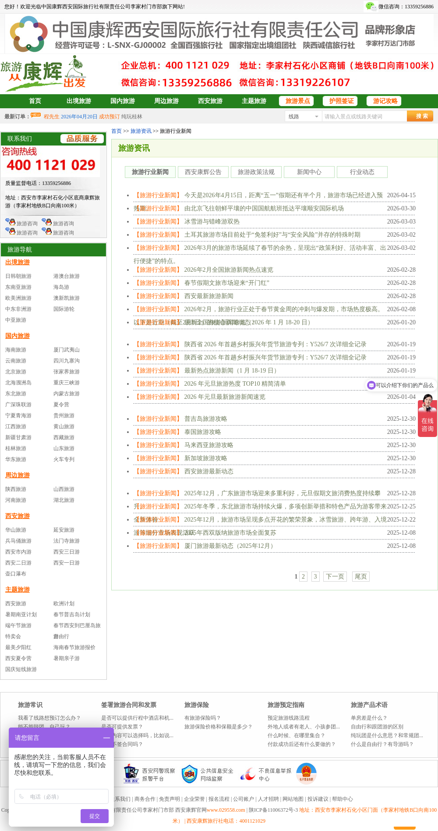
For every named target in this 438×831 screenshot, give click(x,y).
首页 (35, 101)
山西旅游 (63, 489)
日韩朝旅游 (18, 276)
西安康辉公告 (203, 172)
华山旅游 (15, 530)
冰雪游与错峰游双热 (212, 221)
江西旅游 (15, 426)
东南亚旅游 (18, 287)
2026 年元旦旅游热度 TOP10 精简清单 (235, 383)
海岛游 (61, 287)
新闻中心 (309, 172)
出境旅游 (79, 101)
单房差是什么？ (369, 718)
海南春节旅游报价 (74, 647)
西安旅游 (210, 101)
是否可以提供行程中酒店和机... (137, 718)
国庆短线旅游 (21, 669)
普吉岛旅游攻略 (205, 419)
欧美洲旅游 (18, 298)
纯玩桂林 (131, 117)
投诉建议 (317, 799)
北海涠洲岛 (18, 383)
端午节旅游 (18, 625)
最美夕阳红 (18, 647)
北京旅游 (15, 372)
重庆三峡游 (66, 383)
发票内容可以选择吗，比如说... (137, 735)
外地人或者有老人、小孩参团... (304, 727)
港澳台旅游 (66, 276)
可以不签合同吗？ (122, 744)
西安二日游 (18, 563)
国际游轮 (63, 309)
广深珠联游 (18, 404)
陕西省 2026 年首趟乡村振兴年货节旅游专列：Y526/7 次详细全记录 (275, 344)
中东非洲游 (18, 309)
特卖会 (13, 636)
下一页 (335, 576)
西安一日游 (66, 563)
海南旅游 (15, 350)
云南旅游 (15, 361)
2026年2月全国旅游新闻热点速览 (228, 269)
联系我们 (120, 799)
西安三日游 (66, 552)
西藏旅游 (63, 437)
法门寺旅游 (66, 541)
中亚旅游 (15, 320)
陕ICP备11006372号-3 (274, 810)
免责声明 (169, 799)
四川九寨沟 (66, 361)
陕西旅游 (15, 489)
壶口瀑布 (15, 574)
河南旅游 (15, 500)
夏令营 (61, 404)
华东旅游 (15, 459)
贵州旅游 (63, 415)
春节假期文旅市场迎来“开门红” (226, 283)
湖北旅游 (63, 500)
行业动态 (362, 172)
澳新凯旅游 (66, 298)
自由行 (61, 636)
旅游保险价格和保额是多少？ (218, 727)
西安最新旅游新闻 (208, 296)
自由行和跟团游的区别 (377, 727)
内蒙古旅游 (66, 394)
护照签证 (341, 101)
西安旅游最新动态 (208, 471)
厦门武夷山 (66, 350)
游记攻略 (385, 101)
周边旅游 (166, 101)
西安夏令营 (18, 658)
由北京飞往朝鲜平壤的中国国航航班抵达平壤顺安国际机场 (264, 208)
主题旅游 (254, 101)
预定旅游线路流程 (289, 718)
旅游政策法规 (256, 172)
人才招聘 (268, 799)
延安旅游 (63, 530)
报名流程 (219, 799)
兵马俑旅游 (18, 541)
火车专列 (63, 459)
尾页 (361, 576)
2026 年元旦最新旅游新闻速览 (225, 397)
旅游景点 (298, 101)
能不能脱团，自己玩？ (44, 727)
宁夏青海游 (18, 415)
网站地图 (293, 799)
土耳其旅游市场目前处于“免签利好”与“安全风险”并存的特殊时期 (272, 234)
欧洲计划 (63, 603)
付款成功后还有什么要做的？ (302, 744)
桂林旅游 (15, 448)
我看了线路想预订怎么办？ (49, 718)
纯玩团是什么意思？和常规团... (387, 735)
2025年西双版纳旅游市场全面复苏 (230, 532)
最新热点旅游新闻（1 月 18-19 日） (232, 370)
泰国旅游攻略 (202, 432)
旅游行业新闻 (150, 172)
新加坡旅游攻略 (205, 458)
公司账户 (243, 799)
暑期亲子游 (66, 658)
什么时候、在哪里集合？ (296, 735)
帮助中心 (342, 799)
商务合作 (144, 799)
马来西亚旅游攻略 (208, 445)
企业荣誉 (194, 799)
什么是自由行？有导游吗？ (382, 744)
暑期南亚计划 (21, 614)
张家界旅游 (66, 372)
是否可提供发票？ (122, 727)
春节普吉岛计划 (71, 614)
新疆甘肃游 (18, 437)
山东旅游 (63, 448)
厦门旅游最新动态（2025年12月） (230, 546)
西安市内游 (18, 552)
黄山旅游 (63, 426)
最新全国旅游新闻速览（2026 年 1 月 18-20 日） (249, 322)
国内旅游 (122, 101)
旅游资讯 (141, 131)
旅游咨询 (21, 223)
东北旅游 (15, 394)
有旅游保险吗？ (202, 718)
